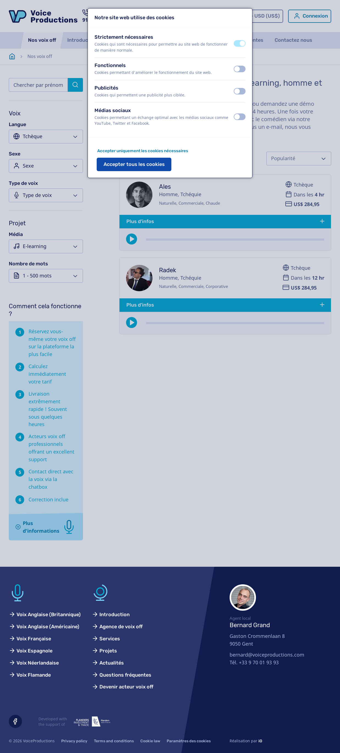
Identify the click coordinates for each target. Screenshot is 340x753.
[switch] (240, 43)
